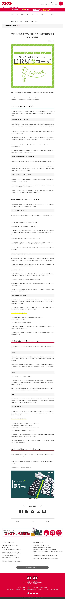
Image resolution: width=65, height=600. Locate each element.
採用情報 (41, 588)
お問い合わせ (18, 590)
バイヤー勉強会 (35, 588)
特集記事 (23, 588)
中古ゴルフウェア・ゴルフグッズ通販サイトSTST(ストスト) (30, 598)
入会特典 (19, 588)
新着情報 (43, 4)
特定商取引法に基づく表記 (31, 590)
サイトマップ (46, 590)
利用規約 (23, 590)
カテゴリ (51, 4)
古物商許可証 (40, 590)
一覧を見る (32, 521)
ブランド (47, 4)
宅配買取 (60, 4)
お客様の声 (29, 588)
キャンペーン (39, 4)
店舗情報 (55, 4)
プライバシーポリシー (54, 590)
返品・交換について (10, 590)
